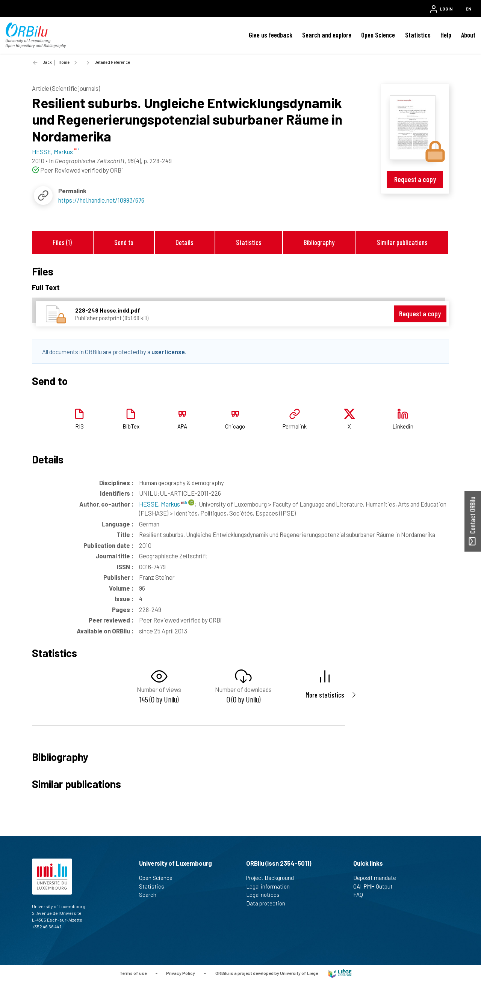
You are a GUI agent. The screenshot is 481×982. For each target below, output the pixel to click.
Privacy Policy (180, 972)
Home (64, 62)
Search (151, 894)
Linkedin (402, 426)
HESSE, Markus (163, 504)
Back (47, 62)
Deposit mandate (377, 877)
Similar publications (402, 242)
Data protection (269, 903)
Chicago (235, 426)
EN (468, 8)
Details (184, 242)
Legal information (271, 886)
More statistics (325, 694)
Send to (123, 242)
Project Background (273, 877)
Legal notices (266, 894)
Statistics (418, 35)
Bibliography (319, 242)
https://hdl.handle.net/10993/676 (101, 200)
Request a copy (415, 179)
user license (168, 351)
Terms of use (133, 972)
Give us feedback (270, 35)
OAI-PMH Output (376, 886)
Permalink (295, 426)
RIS (79, 426)
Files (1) (62, 242)
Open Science (378, 35)
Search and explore (326, 35)
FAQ (361, 894)
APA (182, 426)
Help (445, 35)
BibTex (131, 426)
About (468, 35)
